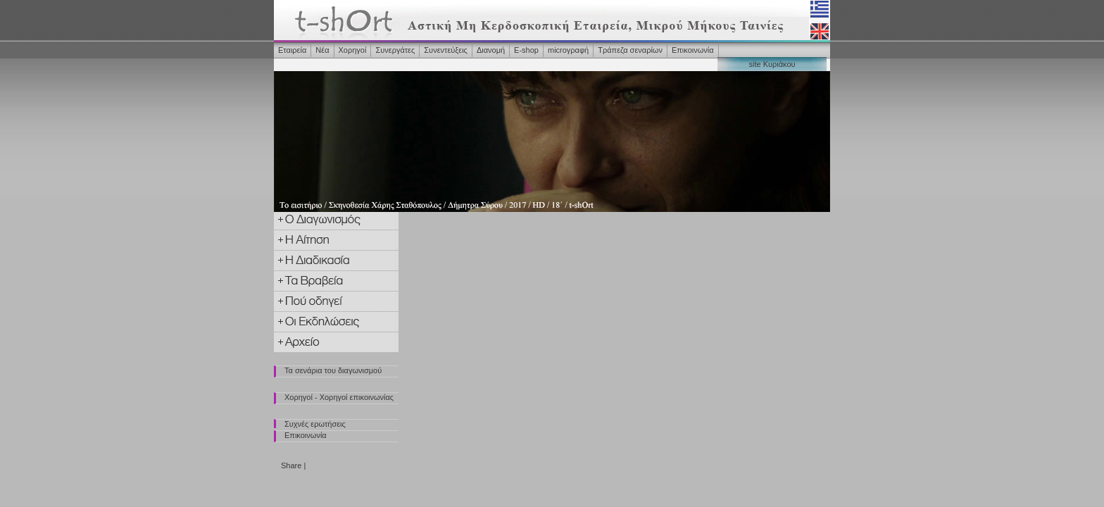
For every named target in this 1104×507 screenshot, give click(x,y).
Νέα (322, 50)
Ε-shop (526, 50)
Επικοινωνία (693, 50)
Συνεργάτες (395, 50)
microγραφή (568, 50)
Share (291, 465)
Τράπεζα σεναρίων (630, 50)
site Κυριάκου (771, 64)
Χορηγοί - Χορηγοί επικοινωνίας (339, 397)
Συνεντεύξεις (446, 50)
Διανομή (491, 50)
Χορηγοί (353, 50)
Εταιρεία (292, 50)
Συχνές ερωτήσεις (315, 424)
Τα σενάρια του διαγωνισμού (333, 370)
